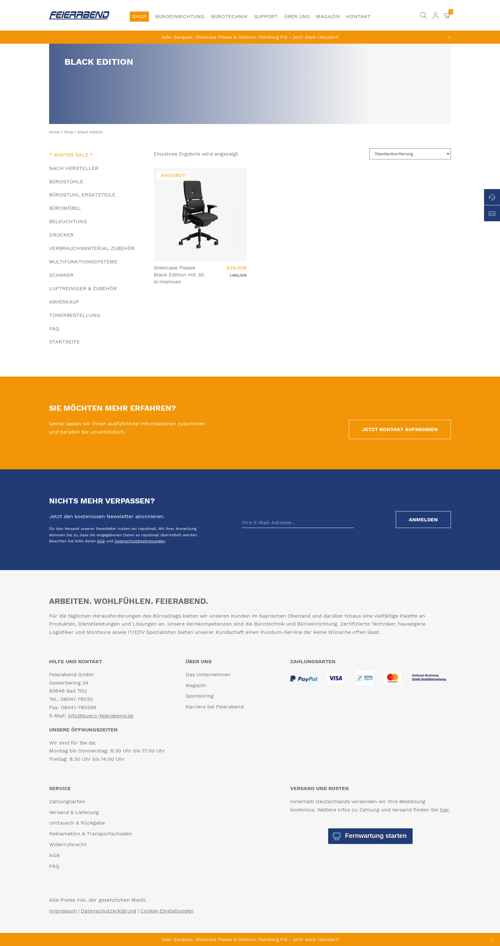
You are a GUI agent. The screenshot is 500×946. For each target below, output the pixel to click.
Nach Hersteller (74, 168)
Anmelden (423, 520)
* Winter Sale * (71, 155)
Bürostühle (66, 182)
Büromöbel (65, 208)
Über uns (297, 16)
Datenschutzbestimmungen (139, 541)
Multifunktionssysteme (83, 262)
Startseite (64, 342)
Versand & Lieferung (74, 812)
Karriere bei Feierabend (215, 707)
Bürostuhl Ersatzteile (82, 195)
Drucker (61, 235)
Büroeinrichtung (180, 16)
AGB (101, 541)
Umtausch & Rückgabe (77, 823)
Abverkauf (64, 302)
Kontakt (358, 16)
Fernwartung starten (375, 835)
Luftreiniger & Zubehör (83, 288)
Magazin (328, 16)
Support (266, 16)
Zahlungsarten (67, 801)
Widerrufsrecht (68, 844)
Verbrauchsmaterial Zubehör (92, 248)
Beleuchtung (68, 221)
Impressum (63, 911)
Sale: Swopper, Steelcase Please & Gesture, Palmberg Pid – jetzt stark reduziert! (250, 37)
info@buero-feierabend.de (100, 716)
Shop (139, 16)
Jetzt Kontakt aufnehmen (400, 429)
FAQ (54, 329)
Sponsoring (200, 696)
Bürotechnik (229, 16)
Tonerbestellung (74, 315)
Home (54, 132)
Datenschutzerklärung (108, 911)
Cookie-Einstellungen (167, 911)
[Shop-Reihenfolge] (410, 153)
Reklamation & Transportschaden (90, 834)
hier (444, 810)
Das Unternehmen (208, 674)
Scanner (61, 275)
